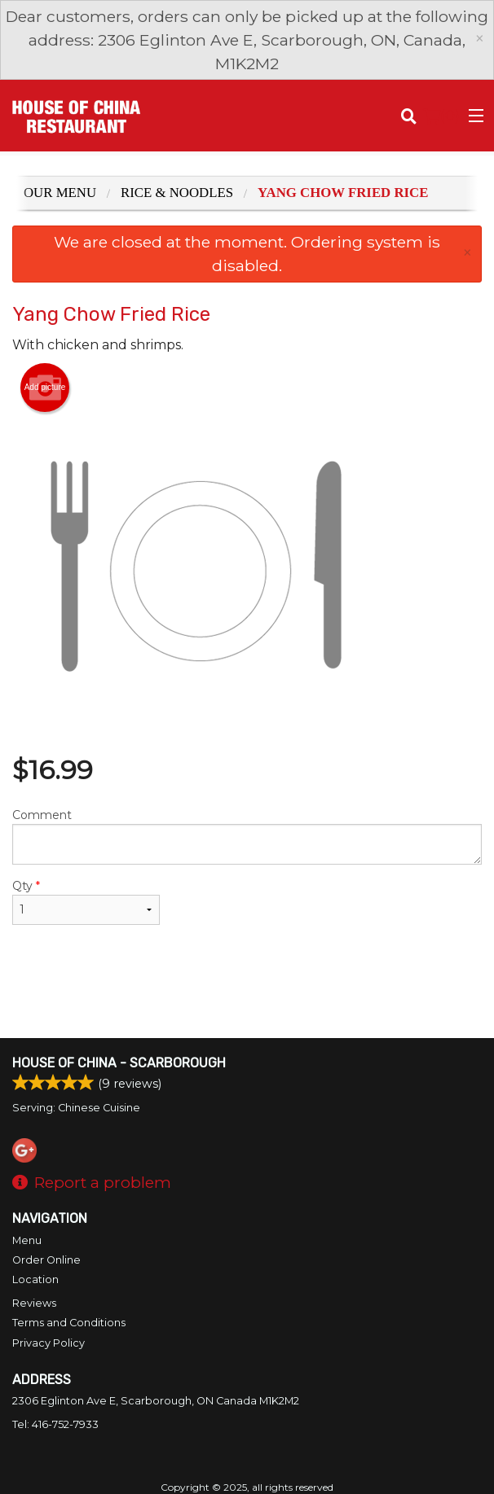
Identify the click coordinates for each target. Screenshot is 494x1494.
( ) (441, 115)
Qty (86, 901)
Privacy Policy (48, 1343)
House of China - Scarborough (119, 1063)
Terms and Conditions (69, 1323)
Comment (247, 836)
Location (35, 1279)
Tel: (55, 1424)
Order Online (46, 1260)
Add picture (45, 387)
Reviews (34, 1303)
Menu (27, 1240)
